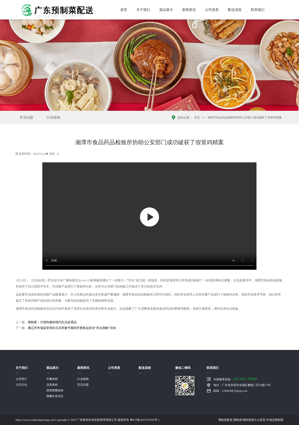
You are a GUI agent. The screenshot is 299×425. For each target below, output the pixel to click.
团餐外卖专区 (54, 396)
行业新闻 (53, 117)
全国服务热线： (235, 379)
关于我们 (143, 10)
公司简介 (21, 378)
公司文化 (21, 384)
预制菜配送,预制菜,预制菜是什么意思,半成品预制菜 (250, 419)
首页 (123, 10)
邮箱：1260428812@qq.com (230, 390)
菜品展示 (166, 10)
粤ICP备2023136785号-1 (145, 419)
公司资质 (212, 10)
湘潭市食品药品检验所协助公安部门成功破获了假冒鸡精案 (244, 117)
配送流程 (235, 10)
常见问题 (26, 117)
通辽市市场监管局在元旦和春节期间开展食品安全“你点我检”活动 (72, 327)
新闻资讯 (189, 10)
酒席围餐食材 (54, 390)
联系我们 (257, 10)
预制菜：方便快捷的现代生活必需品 (52, 322)
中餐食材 (52, 378)
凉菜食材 (52, 384)
